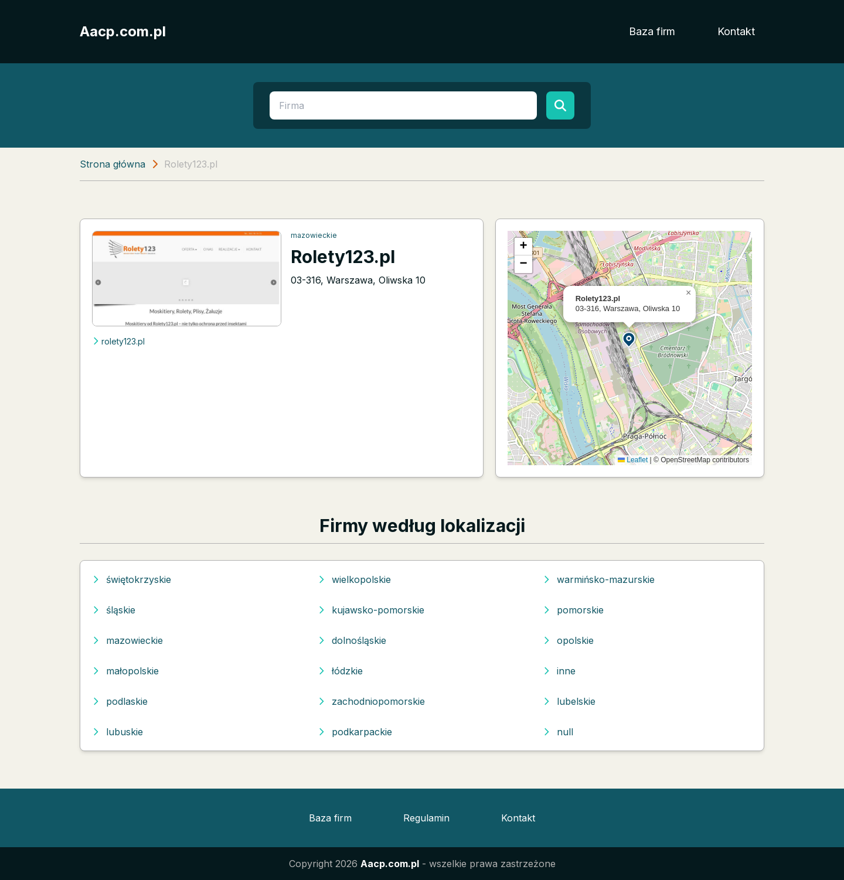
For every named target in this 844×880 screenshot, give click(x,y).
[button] (629, 339)
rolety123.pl (118, 341)
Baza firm (652, 31)
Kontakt (736, 31)
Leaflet (633, 460)
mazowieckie (314, 235)
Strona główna (112, 164)
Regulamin (426, 818)
